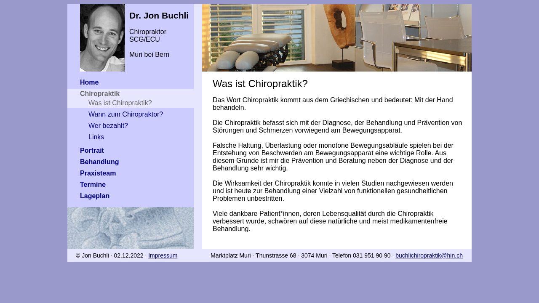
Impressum (162, 255)
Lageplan (94, 195)
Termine (93, 184)
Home (89, 82)
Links (96, 137)
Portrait (92, 150)
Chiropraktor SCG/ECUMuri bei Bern (130, 31)
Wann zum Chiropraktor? (125, 114)
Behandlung (99, 161)
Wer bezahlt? (108, 125)
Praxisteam (98, 173)
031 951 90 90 (372, 255)
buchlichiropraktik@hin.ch (429, 255)
